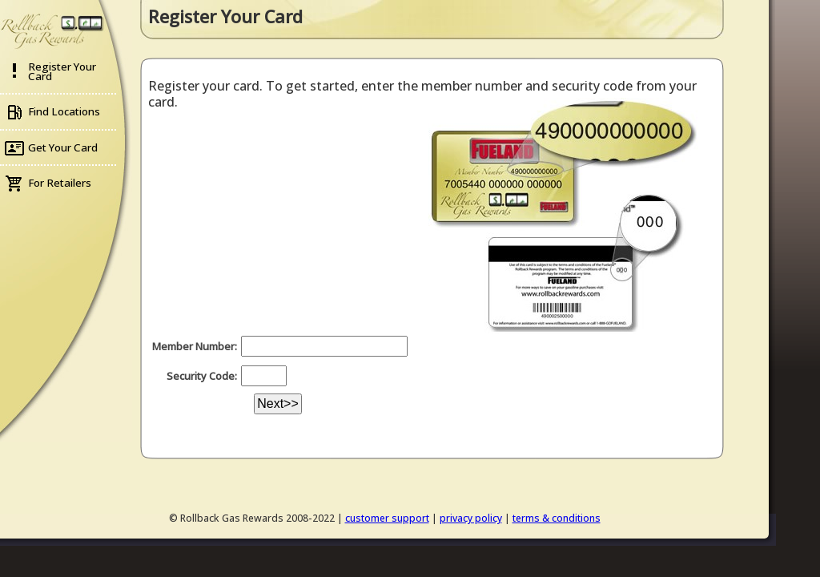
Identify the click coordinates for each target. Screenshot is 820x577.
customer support (387, 518)
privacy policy (471, 518)
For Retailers (59, 183)
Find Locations (64, 111)
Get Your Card (63, 147)
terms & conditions (556, 518)
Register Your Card (62, 71)
